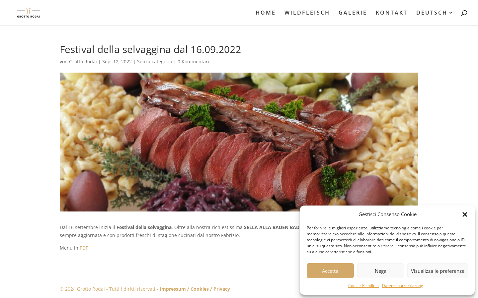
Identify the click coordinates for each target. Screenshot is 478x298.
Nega (380, 271)
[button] (464, 214)
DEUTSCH (431, 13)
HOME (266, 13)
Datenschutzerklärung (402, 285)
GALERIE (353, 13)
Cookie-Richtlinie (363, 285)
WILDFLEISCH (307, 13)
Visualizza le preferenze (437, 271)
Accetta (330, 271)
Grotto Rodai (83, 61)
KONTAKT (392, 13)
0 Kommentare (194, 61)
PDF (84, 248)
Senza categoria (154, 61)
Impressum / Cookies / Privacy (195, 289)
